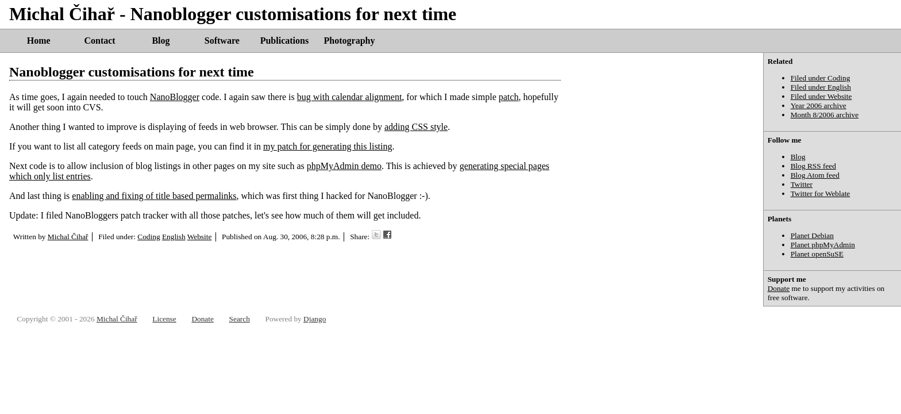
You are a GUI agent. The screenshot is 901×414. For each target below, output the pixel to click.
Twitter (802, 184)
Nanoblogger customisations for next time (131, 71)
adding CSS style (416, 127)
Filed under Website (821, 96)
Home (39, 40)
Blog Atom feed (815, 175)
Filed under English (821, 87)
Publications (284, 40)
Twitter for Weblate (820, 193)
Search (239, 319)
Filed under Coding (820, 78)
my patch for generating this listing (327, 146)
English (174, 236)
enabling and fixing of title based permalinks (154, 196)
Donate (779, 288)
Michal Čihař (68, 236)
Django (314, 319)
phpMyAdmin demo (344, 166)
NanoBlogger (174, 97)
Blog (161, 40)
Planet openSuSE (817, 254)
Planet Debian (812, 235)
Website (199, 236)
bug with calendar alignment (349, 97)
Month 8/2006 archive (824, 114)
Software (222, 40)
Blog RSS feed (813, 166)
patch (509, 97)
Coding (148, 236)
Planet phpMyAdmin (823, 244)
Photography (349, 40)
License (164, 319)
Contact (99, 40)
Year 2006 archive (818, 105)
